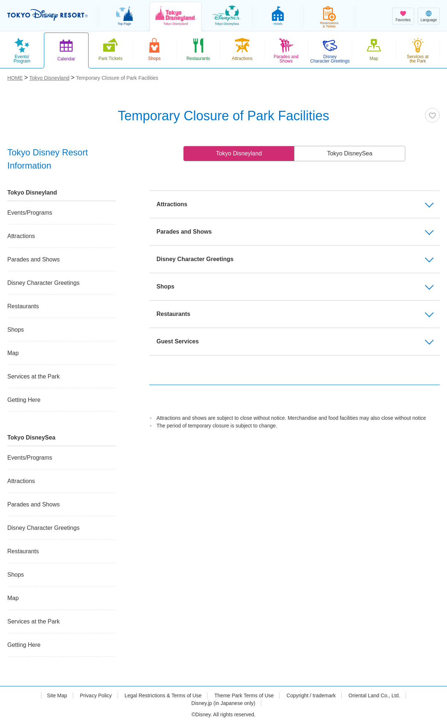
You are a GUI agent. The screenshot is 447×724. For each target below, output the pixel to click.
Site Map (57, 695)
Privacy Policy (96, 695)
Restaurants (23, 306)
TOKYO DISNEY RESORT (47, 15)
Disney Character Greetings (43, 283)
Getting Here (24, 400)
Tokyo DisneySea (349, 153)
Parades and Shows (33, 259)
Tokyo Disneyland (239, 153)
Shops (15, 330)
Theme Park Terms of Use (244, 695)
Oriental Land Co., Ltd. (374, 695)
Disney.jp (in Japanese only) (223, 703)
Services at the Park (33, 376)
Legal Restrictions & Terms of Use (163, 695)
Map (13, 353)
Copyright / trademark (311, 695)
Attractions (21, 236)
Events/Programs (29, 213)
